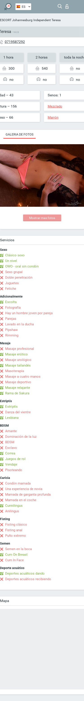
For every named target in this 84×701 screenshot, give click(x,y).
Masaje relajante (17, 388)
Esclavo (11, 448)
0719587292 (15, 42)
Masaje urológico (18, 360)
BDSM (9, 442)
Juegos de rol (15, 459)
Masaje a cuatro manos (23, 377)
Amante (11, 431)
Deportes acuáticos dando (25, 573)
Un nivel (11, 261)
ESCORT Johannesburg (16, 20)
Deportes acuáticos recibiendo (28, 579)
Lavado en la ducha (19, 324)
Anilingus (12, 511)
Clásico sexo (15, 255)
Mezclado (55, 106)
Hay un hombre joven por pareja (29, 313)
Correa (10, 453)
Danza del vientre (18, 412)
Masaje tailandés (18, 365)
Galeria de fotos (19, 134)
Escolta (11, 302)
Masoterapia (14, 371)
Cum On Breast (16, 555)
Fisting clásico (16, 525)
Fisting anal (13, 530)
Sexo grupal (14, 272)
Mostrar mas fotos (42, 218)
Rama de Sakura (17, 393)
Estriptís (11, 407)
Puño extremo (15, 536)
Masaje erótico (16, 354)
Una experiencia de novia (23, 489)
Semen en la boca (18, 549)
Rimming (11, 335)
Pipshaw (11, 330)
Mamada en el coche (20, 500)
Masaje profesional (19, 349)
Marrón (53, 117)
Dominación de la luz (21, 437)
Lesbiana (12, 418)
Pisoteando (13, 470)
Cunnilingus (14, 506)
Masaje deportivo (18, 382)
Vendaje (11, 464)
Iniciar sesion (67, 6)
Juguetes (12, 283)
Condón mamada (18, 483)
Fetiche (10, 289)
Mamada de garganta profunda (28, 494)
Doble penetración (18, 278)
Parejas (10, 319)
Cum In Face (14, 560)
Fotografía (13, 308)
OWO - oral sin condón (22, 266)
